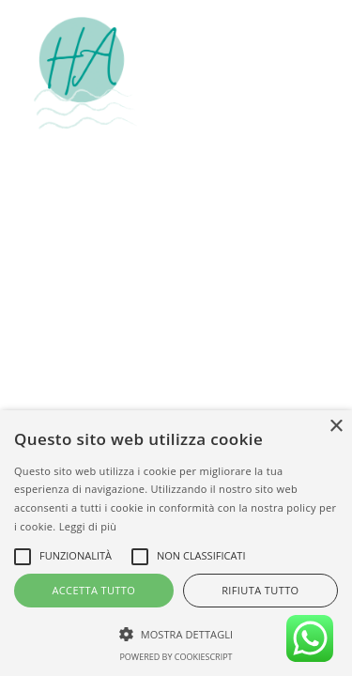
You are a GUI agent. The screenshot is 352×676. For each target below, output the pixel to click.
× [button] (336, 427)
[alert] (176, 543)
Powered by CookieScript (175, 657)
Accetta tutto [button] (93, 590)
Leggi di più (88, 526)
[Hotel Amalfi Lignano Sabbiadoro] (85, 73)
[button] (309, 73)
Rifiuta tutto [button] (260, 590)
